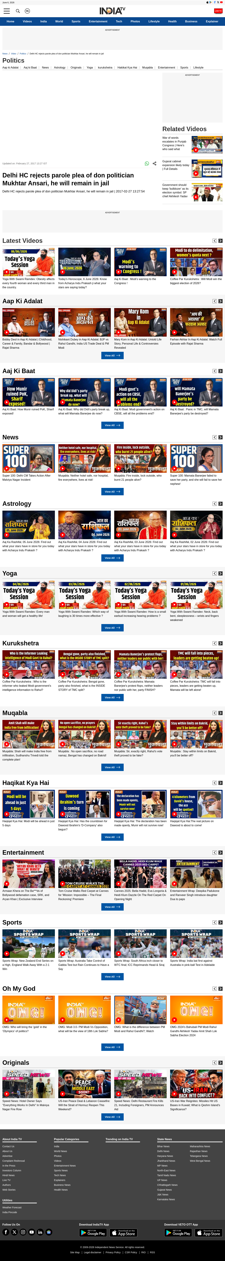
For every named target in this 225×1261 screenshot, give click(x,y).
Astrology (60, 67)
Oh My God (18, 988)
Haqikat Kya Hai (25, 782)
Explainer (212, 21)
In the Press (8, 1165)
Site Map (74, 1252)
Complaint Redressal (13, 1160)
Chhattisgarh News (167, 1185)
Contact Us (8, 1146)
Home (10, 21)
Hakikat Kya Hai (127, 67)
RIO (143, 1252)
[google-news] (48, 1232)
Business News (62, 1185)
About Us (7, 1151)
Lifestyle (154, 21)
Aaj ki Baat (30, 67)
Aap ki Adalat (10, 67)
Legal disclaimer (92, 1252)
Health (172, 21)
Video (13, 53)
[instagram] (23, 1232)
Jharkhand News (166, 1160)
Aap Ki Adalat (22, 301)
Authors (6, 1185)
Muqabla (147, 67)
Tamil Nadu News (166, 1175)
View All (112, 355)
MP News (162, 1165)
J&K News (162, 1194)
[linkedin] (40, 1232)
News (5, 53)
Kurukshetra (20, 643)
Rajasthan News (198, 1151)
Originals (76, 67)
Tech (119, 21)
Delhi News (163, 1151)
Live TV (6, 1180)
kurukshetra (105, 67)
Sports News (61, 1170)
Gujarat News (164, 1189)
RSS (152, 1252)
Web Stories (8, 1189)
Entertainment (98, 21)
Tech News (60, 1175)
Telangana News (199, 1156)
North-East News (166, 1170)
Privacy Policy (113, 1252)
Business (191, 21)
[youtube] (31, 1232)
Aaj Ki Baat (18, 370)
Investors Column (11, 1170)
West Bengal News (200, 1160)
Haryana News (165, 1156)
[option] (29, 268)
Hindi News (8, 1175)
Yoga (90, 67)
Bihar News (163, 1146)
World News (60, 1151)
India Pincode (9, 1212)
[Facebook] (5, 1232)
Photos (135, 21)
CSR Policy (131, 1252)
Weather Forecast (12, 1207)
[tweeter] (14, 1232)
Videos (27, 21)
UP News (162, 1180)
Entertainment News (65, 1165)
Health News (61, 1189)
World (59, 21)
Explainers (59, 1180)
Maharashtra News (200, 1146)
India (43, 21)
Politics (23, 53)
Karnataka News (166, 1199)
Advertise (7, 1156)
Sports (76, 21)
